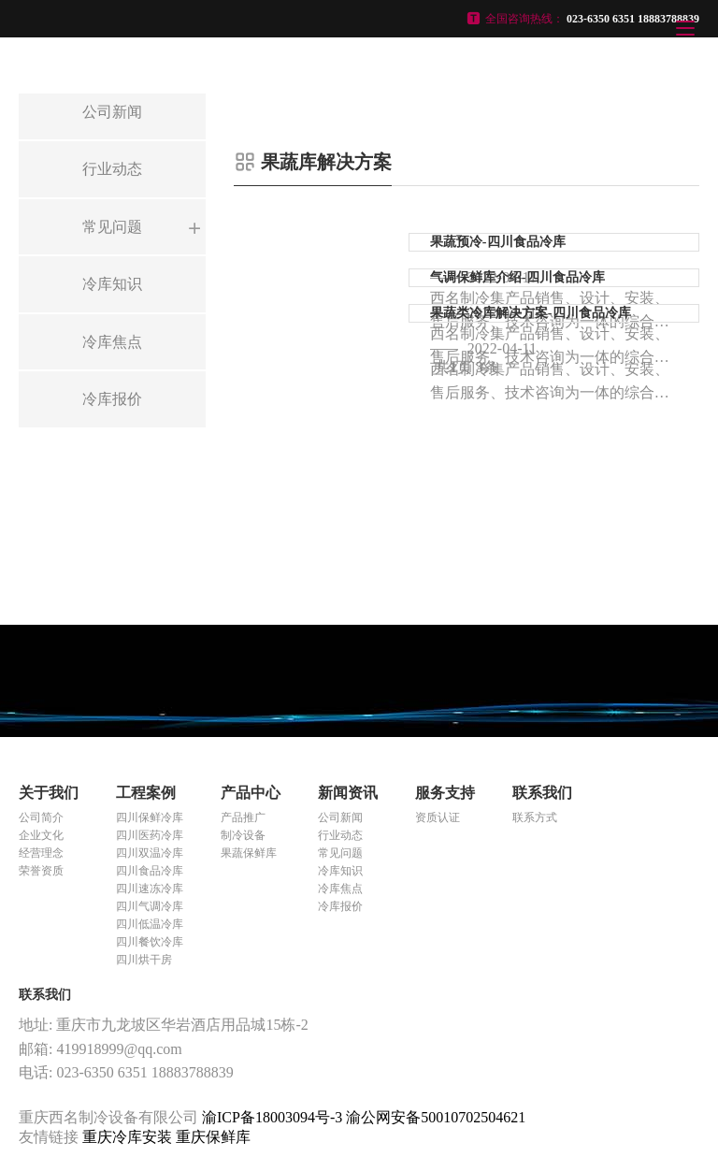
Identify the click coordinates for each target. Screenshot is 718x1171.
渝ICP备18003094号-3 (272, 1117)
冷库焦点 (340, 888)
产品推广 (243, 817)
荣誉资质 (41, 870)
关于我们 (49, 793)
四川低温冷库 (149, 924)
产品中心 (250, 793)
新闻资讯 (348, 793)
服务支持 (445, 793)
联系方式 (534, 817)
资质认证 (437, 817)
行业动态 (340, 835)
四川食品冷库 (149, 870)
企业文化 (41, 835)
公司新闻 (340, 817)
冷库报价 (340, 906)
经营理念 (41, 853)
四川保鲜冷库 (149, 817)
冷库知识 (340, 870)
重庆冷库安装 (129, 1137)
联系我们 (542, 793)
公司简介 (41, 817)
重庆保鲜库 (213, 1137)
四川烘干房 (144, 959)
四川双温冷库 (149, 853)
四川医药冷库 (149, 835)
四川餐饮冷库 (149, 941)
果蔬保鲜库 (249, 853)
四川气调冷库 (149, 906)
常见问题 (340, 853)
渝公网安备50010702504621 (435, 1117)
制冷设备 (243, 835)
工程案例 (146, 793)
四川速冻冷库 (149, 888)
